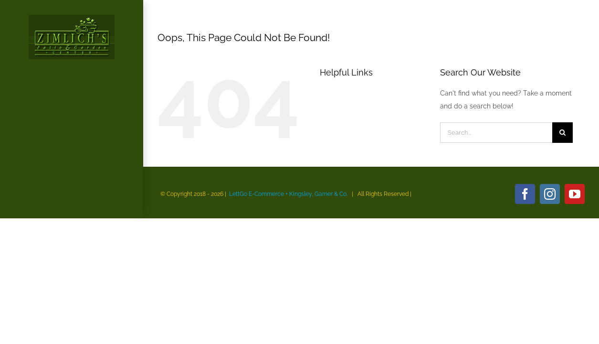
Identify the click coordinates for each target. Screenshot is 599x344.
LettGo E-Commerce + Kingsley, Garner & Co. (288, 194)
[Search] (562, 132)
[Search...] (496, 132)
